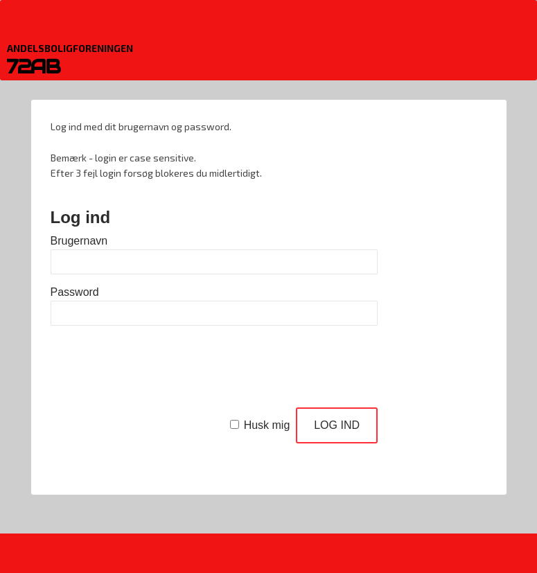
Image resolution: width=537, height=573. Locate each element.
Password (75, 292)
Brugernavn (79, 241)
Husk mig (267, 425)
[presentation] (156, 369)
